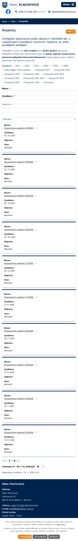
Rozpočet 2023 (12, 82)
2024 (46, 66)
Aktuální (8, 147)
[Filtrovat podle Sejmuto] (39, 110)
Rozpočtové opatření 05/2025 (21, 398)
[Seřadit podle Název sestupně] (11, 88)
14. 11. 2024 (9, 169)
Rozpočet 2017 (43, 70)
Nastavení (54, 537)
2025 (56, 66)
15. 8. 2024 (9, 440)
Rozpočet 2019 (12, 74)
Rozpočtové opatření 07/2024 (20, 297)
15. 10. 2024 (9, 237)
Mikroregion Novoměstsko (18, 70)
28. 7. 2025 (9, 338)
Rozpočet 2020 (32, 74)
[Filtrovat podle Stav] (39, 119)
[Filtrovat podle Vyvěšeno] (39, 102)
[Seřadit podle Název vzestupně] (11, 87)
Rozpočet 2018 (62, 70)
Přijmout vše (25, 537)
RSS (71, 31)
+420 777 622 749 (27, 11)
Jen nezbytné (40, 537)
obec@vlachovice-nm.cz (64, 11)
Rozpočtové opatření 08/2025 (21, 196)
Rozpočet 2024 (32, 82)
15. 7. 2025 (9, 406)
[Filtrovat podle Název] (39, 93)
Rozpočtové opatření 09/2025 (21, 128)
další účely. (61, 524)
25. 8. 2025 (9, 271)
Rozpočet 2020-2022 (54, 74)
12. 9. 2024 (9, 305)
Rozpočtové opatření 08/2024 (21, 229)
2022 (27, 66)
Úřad (13, 21)
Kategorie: (7, 65)
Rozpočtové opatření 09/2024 (21, 162)
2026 (65, 66)
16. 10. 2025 (9, 135)
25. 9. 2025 (9, 203)
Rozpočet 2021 (12, 78)
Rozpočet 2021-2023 (34, 78)
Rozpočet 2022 (56, 78)
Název (6, 88)
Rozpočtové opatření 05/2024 (21, 432)
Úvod (4, 21)
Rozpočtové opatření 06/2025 (21, 331)
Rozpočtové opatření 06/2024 (21, 365)
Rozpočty (49, 82)
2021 (18, 66)
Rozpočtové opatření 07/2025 (20, 263)
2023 (36, 66)
